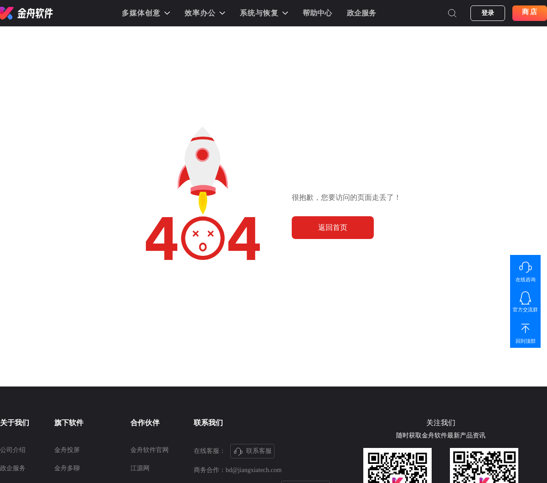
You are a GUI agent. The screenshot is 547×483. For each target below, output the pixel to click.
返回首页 (332, 227)
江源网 (140, 468)
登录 (487, 13)
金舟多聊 (67, 468)
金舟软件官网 (149, 450)
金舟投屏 (67, 450)
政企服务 (361, 13)
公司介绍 (13, 450)
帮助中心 (317, 13)
